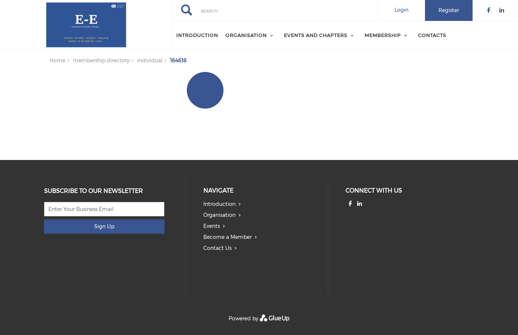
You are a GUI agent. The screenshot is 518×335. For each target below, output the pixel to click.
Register (449, 10)
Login (401, 10)
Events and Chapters (315, 35)
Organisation (246, 35)
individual (149, 60)
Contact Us (217, 248)
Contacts (432, 35)
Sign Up (104, 226)
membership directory (101, 60)
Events (211, 226)
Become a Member (227, 237)
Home (57, 60)
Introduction (197, 35)
